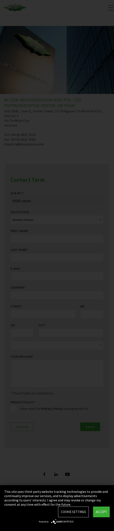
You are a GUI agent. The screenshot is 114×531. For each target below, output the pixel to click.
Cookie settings (73, 512)
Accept (101, 512)
